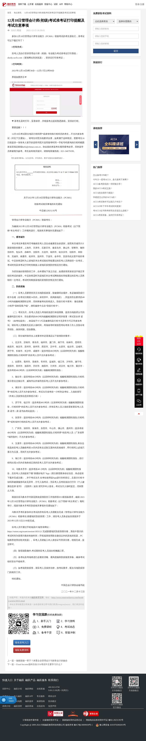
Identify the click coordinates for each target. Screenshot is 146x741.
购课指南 (41, 701)
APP (61, 4)
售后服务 (41, 696)
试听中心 (6, 689)
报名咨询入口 (22, 642)
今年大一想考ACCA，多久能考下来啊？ (111, 179)
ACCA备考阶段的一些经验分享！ (108, 184)
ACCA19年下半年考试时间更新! (107, 206)
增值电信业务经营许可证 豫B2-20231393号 (104, 720)
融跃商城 (29, 706)
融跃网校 (29, 689)
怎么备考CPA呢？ (101, 175)
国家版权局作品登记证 (72, 720)
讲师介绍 (6, 706)
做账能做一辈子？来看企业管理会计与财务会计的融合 (41, 660)
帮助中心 (68, 4)
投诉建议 (52, 701)
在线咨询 (41, 706)
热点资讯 (17, 13)
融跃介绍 (18, 689)
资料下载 (22, 4)
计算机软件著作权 (31, 720)
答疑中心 (48, 4)
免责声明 (52, 706)
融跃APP (29, 696)
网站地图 (18, 701)
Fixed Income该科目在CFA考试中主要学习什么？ (39, 664)
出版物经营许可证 (50, 720)
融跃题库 (29, 701)
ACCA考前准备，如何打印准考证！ (109, 215)
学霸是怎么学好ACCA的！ (105, 197)
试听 (56, 4)
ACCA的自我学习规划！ (104, 193)
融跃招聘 (18, 706)
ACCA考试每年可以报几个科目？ (108, 202)
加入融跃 (18, 696)
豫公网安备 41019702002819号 (112, 725)
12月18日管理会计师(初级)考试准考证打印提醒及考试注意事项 (50, 13)
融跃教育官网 (37, 597)
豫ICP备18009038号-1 (83, 725)
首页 (9, 13)
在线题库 (39, 4)
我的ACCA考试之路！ (103, 188)
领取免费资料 (22, 650)
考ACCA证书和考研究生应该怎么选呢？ (111, 211)
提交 (116, 51)
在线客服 (41, 689)
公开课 (31, 4)
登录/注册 (139, 4)
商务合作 (52, 696)
